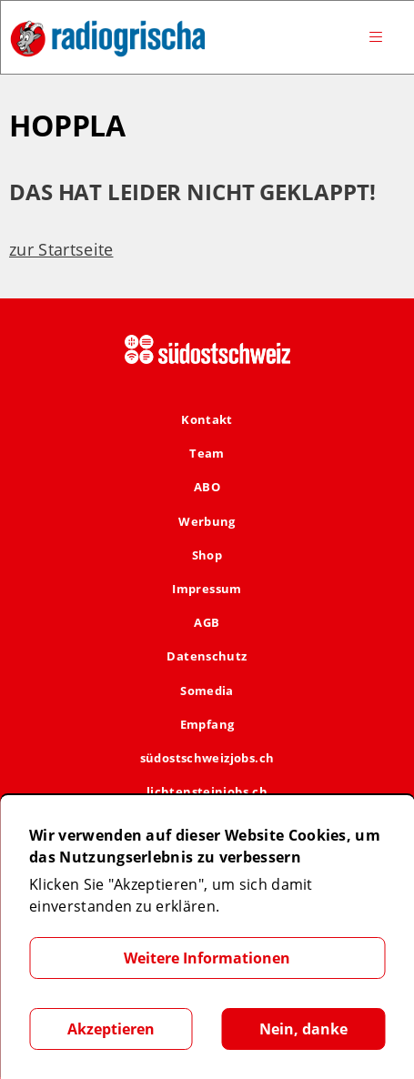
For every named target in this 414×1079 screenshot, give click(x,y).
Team (207, 453)
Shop (207, 555)
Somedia (207, 690)
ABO (207, 487)
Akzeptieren (111, 1029)
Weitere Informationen (207, 958)
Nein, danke (303, 1029)
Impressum (207, 588)
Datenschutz (207, 656)
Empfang (207, 724)
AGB (206, 622)
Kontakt (207, 419)
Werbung (207, 521)
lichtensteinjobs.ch (207, 791)
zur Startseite (61, 249)
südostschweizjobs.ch (207, 758)
